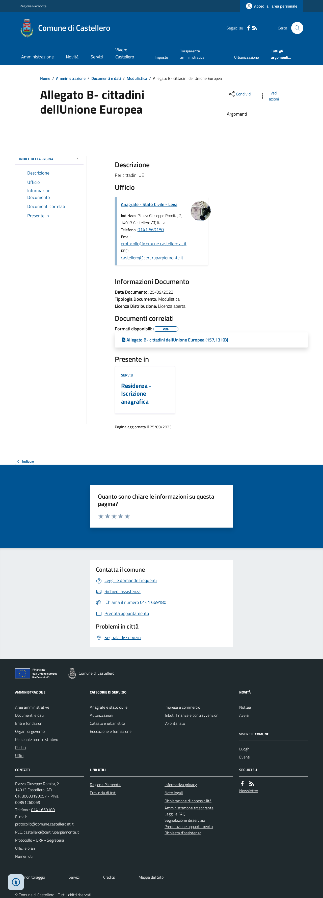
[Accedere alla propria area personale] (271, 6)
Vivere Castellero (124, 53)
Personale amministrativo (36, 739)
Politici (20, 747)
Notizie (245, 707)
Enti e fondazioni (29, 723)
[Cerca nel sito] (295, 28)
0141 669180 (151, 229)
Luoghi (244, 749)
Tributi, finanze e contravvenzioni (192, 715)
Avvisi (244, 715)
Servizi (97, 56)
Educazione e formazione (110, 731)
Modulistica (137, 78)
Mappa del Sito (151, 877)
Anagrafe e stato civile (108, 707)
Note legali (174, 793)
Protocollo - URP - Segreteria (39, 840)
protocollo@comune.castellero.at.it (153, 243)
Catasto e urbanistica (107, 723)
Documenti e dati (106, 78)
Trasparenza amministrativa (192, 54)
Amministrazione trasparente (189, 808)
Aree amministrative (32, 707)
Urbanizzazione (246, 57)
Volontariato (175, 723)
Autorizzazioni (101, 715)
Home (45, 78)
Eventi (244, 757)
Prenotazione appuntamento (189, 826)
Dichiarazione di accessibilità (188, 801)
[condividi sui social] (240, 94)
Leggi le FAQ (175, 814)
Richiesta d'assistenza (183, 833)
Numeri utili (24, 856)
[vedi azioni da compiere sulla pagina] (270, 96)
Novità (72, 56)
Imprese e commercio (182, 707)
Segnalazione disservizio (185, 820)
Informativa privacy (181, 785)
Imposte (161, 57)
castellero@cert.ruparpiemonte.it (152, 257)
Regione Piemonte (33, 6)
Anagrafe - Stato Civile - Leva (149, 204)
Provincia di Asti (103, 793)
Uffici (19, 755)
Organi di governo (30, 731)
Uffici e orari (25, 848)
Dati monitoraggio (30, 877)
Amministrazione (37, 56)
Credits (109, 877)
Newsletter (248, 791)
